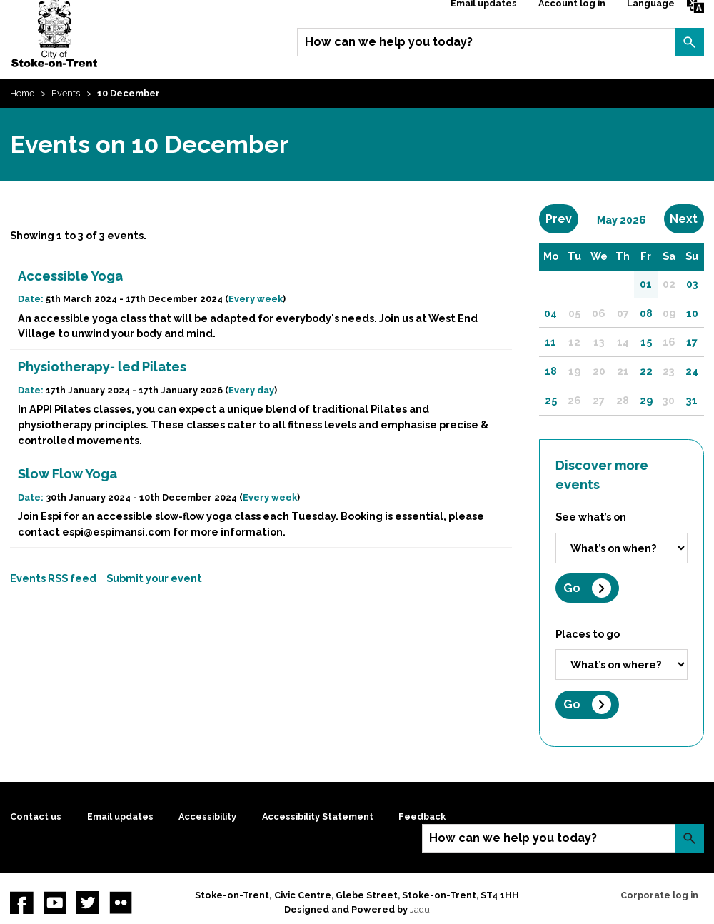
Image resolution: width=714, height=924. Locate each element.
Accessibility (207, 816)
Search (689, 42)
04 (550, 313)
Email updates (120, 816)
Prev (561, 218)
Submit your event (154, 578)
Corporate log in (659, 895)
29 (646, 400)
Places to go (587, 634)
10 (692, 313)
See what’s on (590, 517)
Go (571, 588)
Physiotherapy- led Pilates (102, 366)
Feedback (422, 816)
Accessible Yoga (70, 275)
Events (65, 93)
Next (686, 218)
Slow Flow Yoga (67, 473)
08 (646, 313)
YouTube (55, 902)
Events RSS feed (53, 578)
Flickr (120, 902)
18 (551, 371)
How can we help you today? (389, 42)
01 (646, 284)
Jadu (420, 909)
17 (692, 342)
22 (646, 371)
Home (22, 93)
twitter (87, 902)
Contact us (35, 816)
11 (550, 342)
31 (692, 400)
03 (692, 284)
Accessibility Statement (317, 816)
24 (691, 371)
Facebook (21, 902)
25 (551, 400)
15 (646, 342)
